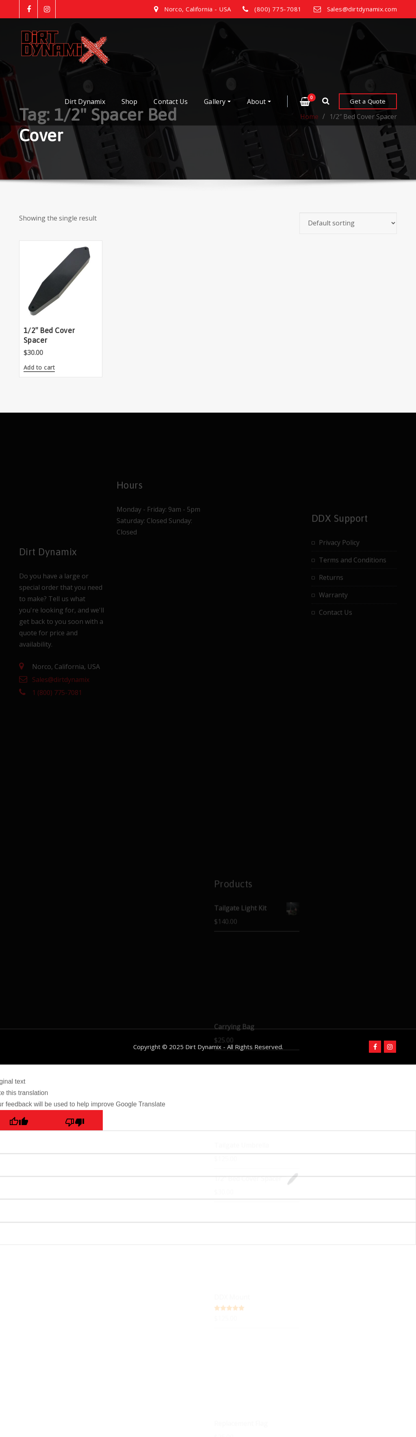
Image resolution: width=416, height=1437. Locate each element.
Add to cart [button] (39, 368)
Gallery (217, 101)
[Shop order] (348, 223)
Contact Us (171, 101)
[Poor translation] (75, 1205)
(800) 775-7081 (277, 9)
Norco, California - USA (197, 9)
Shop (129, 101)
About (259, 101)
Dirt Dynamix (85, 101)
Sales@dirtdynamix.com (362, 9)
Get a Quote (368, 101)
